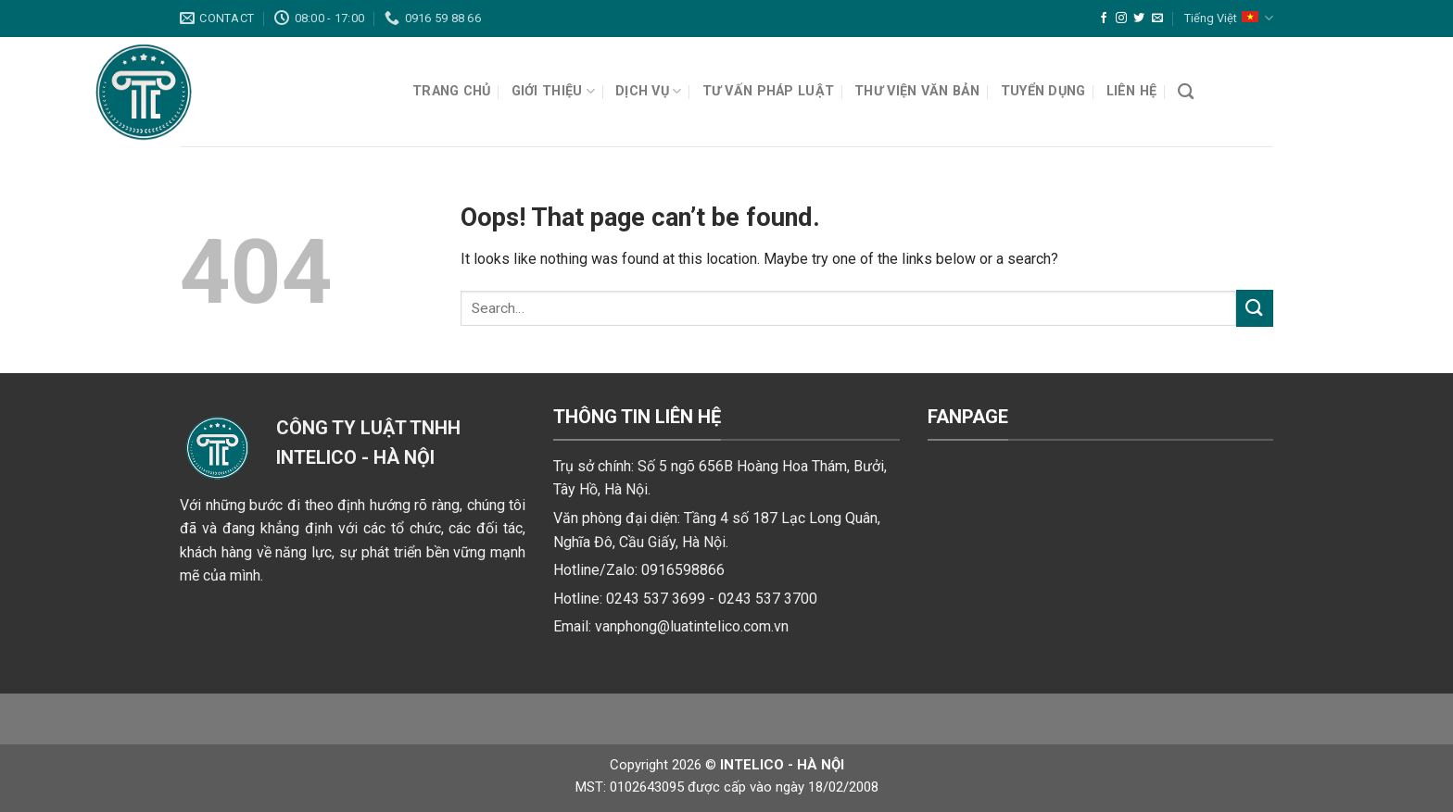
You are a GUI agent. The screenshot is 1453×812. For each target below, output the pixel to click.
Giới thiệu (553, 91)
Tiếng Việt (1228, 18)
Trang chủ (451, 91)
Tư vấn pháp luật (768, 91)
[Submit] (1254, 308)
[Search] (1186, 92)
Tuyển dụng (1043, 91)
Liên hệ (1131, 91)
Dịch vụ (648, 91)
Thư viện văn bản (917, 91)
